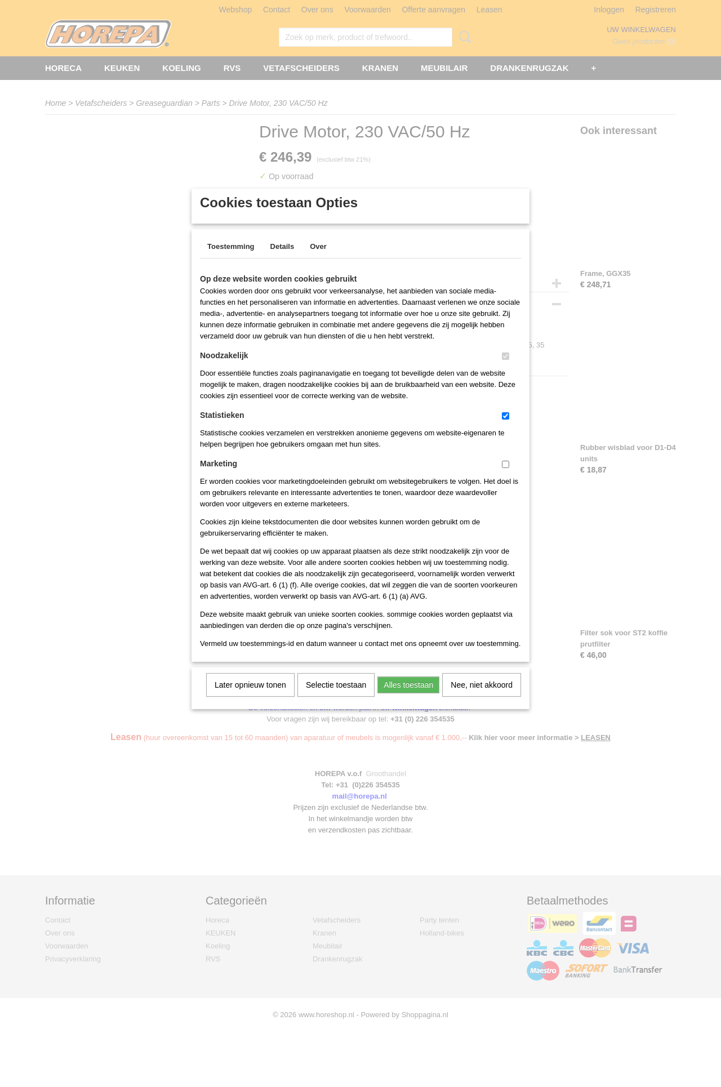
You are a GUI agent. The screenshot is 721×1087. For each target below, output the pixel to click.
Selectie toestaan (336, 699)
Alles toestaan (408, 699)
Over (318, 261)
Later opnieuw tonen (250, 699)
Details (282, 261)
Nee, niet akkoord (482, 699)
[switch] (505, 371)
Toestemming (231, 261)
